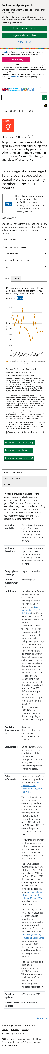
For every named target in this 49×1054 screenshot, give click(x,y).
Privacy (25, 1029)
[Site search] (44, 97)
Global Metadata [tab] (12, 478)
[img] (24, 332)
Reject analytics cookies (24, 35)
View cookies (24, 42)
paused (29, 65)
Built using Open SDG (12, 1025)
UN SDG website (13, 76)
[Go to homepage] (20, 89)
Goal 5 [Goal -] (13, 111)
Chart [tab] (6, 278)
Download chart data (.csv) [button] (18, 450)
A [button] (46, 105)
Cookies (15, 1029)
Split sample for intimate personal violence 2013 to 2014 (31, 895)
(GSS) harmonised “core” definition (30, 610)
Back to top (40, 1018)
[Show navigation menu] (43, 90)
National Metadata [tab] (13, 472)
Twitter (5, 1029)
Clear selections (25, 239)
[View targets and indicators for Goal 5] (8, 125)
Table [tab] (16, 278)
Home (5, 111)
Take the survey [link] (15, 59)
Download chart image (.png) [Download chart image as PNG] (19, 442)
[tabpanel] (24, 374)
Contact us (30, 1025)
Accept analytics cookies (24, 28)
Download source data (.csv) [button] (19, 458)
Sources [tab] (8, 484)
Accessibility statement (13, 1033)
